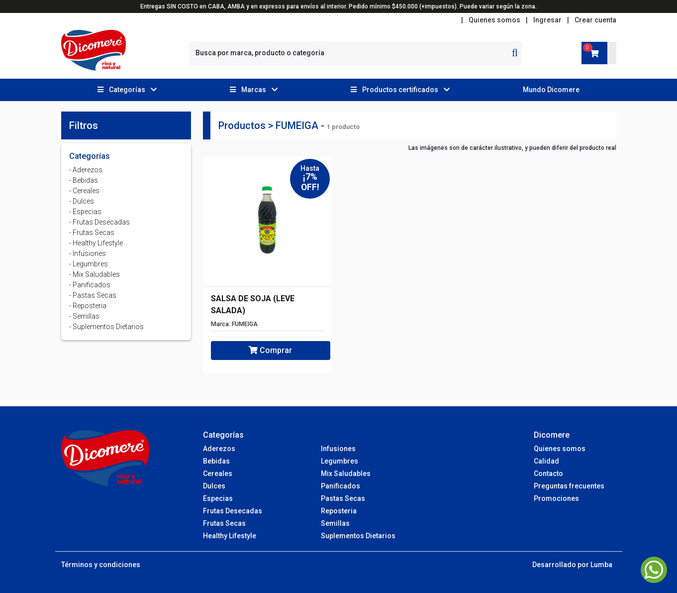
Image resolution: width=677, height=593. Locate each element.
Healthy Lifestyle (229, 536)
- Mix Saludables (94, 274)
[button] (127, 90)
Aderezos (219, 449)
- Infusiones (87, 253)
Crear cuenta (595, 20)
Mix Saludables (346, 473)
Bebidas (216, 461)
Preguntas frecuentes (569, 486)
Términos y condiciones (100, 565)
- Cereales (84, 191)
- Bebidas (83, 180)
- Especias (85, 212)
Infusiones (338, 449)
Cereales (217, 473)
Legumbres (339, 461)
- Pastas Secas (92, 295)
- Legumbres (88, 264)
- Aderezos (85, 170)
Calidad (546, 461)
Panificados (340, 486)
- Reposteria (87, 306)
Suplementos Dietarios (358, 536)
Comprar (270, 350)
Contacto (548, 473)
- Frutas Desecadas (99, 222)
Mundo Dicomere (551, 90)
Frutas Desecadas (232, 511)
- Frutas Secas (91, 233)
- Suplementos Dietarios (106, 327)
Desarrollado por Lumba (572, 565)
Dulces (214, 486)
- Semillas (84, 316)
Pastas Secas (343, 498)
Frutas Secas (224, 523)
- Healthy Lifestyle (96, 243)
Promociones (556, 498)
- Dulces (81, 201)
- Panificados (89, 285)
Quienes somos (494, 20)
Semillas (335, 523)
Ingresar (547, 20)
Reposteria (339, 511)
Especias (218, 498)
